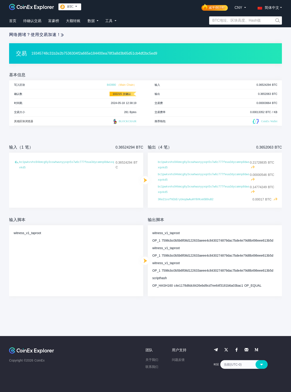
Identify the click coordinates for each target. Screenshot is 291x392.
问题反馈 (178, 360)
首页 (12, 21)
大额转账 (73, 21)
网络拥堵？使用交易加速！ (36, 34)
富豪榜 (53, 21)
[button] (267, 7)
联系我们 (152, 367)
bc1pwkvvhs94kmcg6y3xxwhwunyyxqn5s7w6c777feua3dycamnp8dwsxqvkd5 (66, 165)
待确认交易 (32, 21)
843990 (111, 84)
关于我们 (152, 360)
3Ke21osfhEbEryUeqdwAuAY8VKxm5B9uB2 (185, 199)
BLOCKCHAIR (124, 121)
